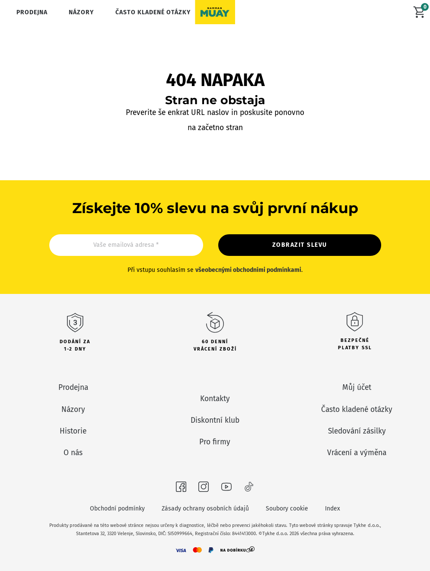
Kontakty (215, 398)
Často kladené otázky (153, 12)
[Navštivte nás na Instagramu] (203, 488)
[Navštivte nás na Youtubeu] (226, 488)
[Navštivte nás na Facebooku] (181, 488)
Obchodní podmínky (117, 508)
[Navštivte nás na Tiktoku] (249, 488)
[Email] (126, 245)
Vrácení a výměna (356, 452)
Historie (73, 431)
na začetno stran (215, 127)
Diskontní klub (215, 420)
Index (332, 508)
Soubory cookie (287, 508)
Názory (81, 12)
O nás (73, 452)
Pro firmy (214, 442)
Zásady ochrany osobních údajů (205, 508)
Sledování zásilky (357, 431)
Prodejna (32, 12)
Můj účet (356, 387)
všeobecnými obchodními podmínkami (248, 270)
